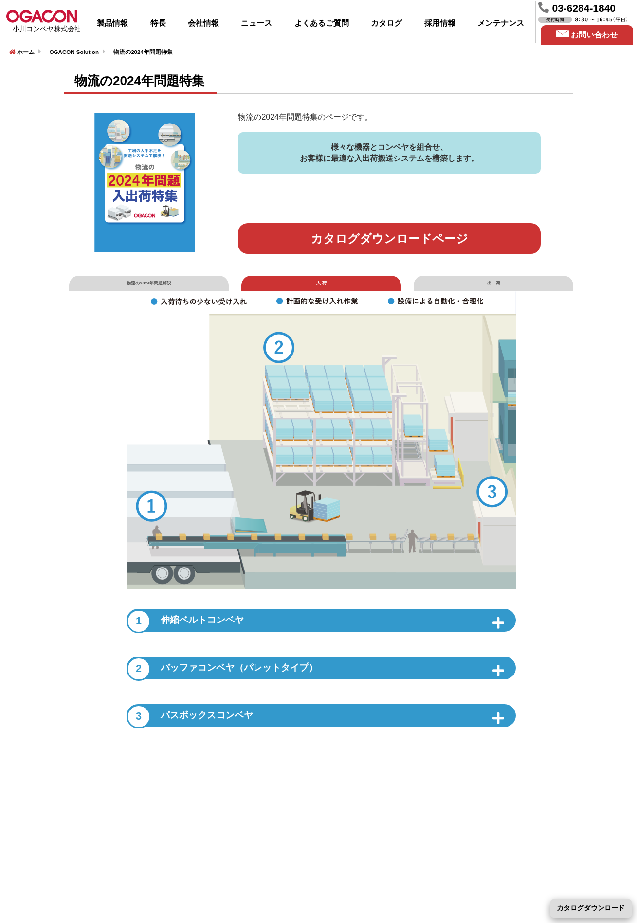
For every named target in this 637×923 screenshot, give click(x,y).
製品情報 (112, 23)
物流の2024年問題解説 (149, 290)
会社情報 (203, 23)
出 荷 (493, 290)
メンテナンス (500, 23)
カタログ (386, 23)
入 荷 (321, 290)
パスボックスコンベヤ (207, 740)
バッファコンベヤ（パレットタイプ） (251, 688)
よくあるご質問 (321, 23)
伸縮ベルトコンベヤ (200, 636)
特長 (158, 23)
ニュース (256, 23)
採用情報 (439, 23)
